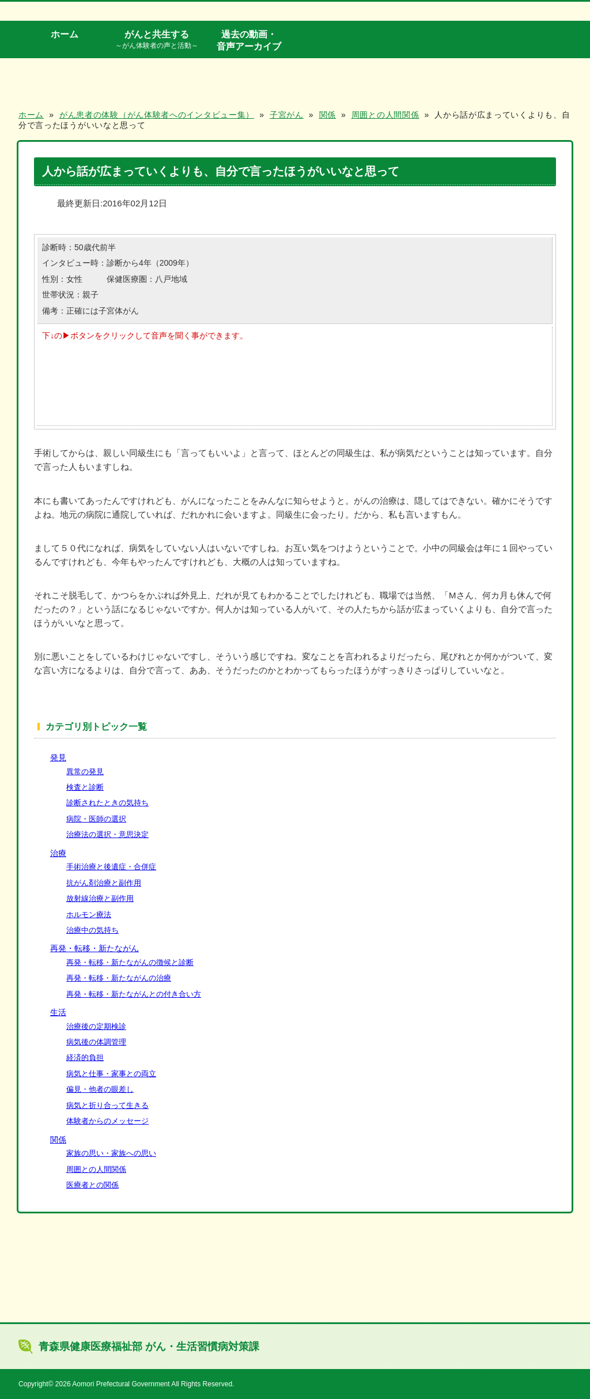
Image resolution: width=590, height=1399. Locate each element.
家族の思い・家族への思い (111, 1153)
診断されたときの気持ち (107, 802)
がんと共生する (157, 40)
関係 (58, 1139)
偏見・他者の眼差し (100, 1089)
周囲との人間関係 (96, 1169)
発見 (58, 757)
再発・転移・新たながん (94, 948)
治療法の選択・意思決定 (107, 834)
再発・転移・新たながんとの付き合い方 (133, 994)
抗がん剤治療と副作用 (103, 882)
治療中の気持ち (92, 930)
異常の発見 (85, 771)
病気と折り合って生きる (107, 1105)
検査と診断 (85, 787)
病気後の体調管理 (96, 1042)
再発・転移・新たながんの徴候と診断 (130, 962)
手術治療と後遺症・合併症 (111, 866)
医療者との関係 (92, 1185)
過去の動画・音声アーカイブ (249, 40)
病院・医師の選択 (96, 818)
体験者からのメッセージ (107, 1121)
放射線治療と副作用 (100, 898)
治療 (58, 853)
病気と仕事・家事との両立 (111, 1073)
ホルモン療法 (88, 914)
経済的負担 (85, 1057)
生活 (58, 1012)
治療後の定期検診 (96, 1026)
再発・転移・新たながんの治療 (118, 978)
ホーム (64, 34)
